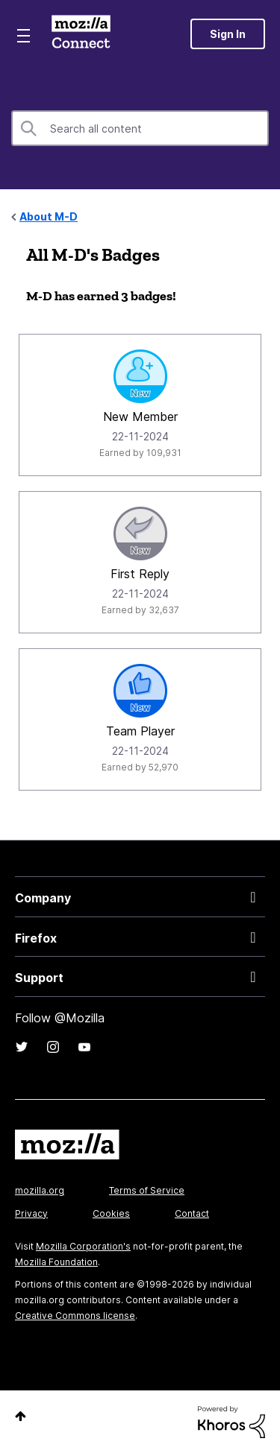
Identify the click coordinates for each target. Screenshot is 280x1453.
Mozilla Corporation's (83, 1246)
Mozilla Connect (81, 33)
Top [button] (20, 1416)
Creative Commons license (75, 1315)
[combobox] (140, 128)
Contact (192, 1213)
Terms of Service (146, 1190)
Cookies (111, 1213)
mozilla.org (39, 1190)
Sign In (228, 34)
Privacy (31, 1213)
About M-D (48, 216)
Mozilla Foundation (56, 1261)
